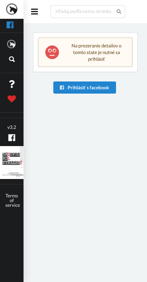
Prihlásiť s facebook (84, 87)
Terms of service (12, 200)
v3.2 (11, 127)
